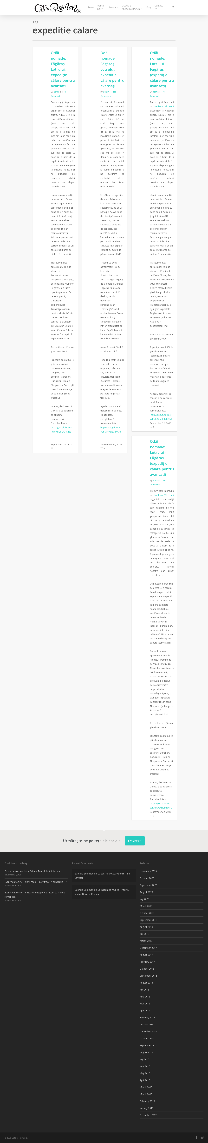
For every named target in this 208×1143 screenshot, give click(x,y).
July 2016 (144, 989)
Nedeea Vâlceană (164, 106)
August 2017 (146, 954)
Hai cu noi (100, 7)
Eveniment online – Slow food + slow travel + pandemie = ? (36, 881)
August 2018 (146, 926)
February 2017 (147, 961)
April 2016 (145, 1010)
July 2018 (144, 933)
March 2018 (146, 940)
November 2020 (148, 871)
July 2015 (144, 1059)
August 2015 (146, 1052)
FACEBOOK (135, 840)
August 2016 (146, 982)
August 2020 (146, 892)
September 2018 (148, 919)
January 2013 (146, 1108)
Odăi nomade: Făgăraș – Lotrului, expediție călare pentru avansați (63, 69)
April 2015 (145, 1080)
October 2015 (147, 1038)
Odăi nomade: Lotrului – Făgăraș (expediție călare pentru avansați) (162, 69)
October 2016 (147, 968)
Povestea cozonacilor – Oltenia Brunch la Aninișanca (32, 871)
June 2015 (145, 1066)
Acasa (91, 7)
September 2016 (148, 975)
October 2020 (147, 878)
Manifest (113, 7)
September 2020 (148, 885)
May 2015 (145, 1073)
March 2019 (146, 906)
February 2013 (147, 1101)
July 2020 (144, 899)
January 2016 (146, 1024)
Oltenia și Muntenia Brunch (132, 7)
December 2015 (148, 1031)
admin (56, 91)
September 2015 (148, 1045)
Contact (159, 6)
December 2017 (148, 947)
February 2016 (147, 1017)
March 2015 (146, 1087)
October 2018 (147, 912)
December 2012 (148, 1115)
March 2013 (146, 1094)
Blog (148, 7)
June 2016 (145, 996)
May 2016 (145, 1003)
